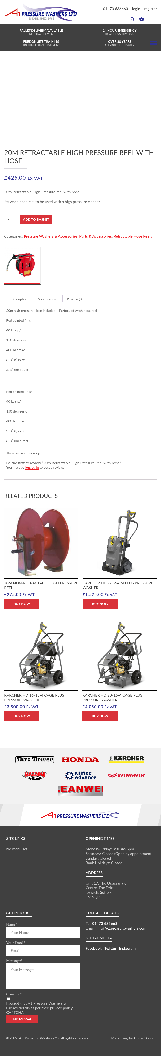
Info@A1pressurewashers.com (121, 928)
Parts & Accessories (95, 236)
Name (12, 924)
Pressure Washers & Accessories (50, 236)
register (150, 8)
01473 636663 (115, 8)
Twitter (110, 948)
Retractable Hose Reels (133, 236)
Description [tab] (19, 299)
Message (14, 960)
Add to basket (36, 219)
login (136, 8)
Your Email (15, 942)
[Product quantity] (10, 219)
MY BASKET (141, 18)
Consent (14, 994)
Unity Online (144, 1038)
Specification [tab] (47, 299)
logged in (32, 467)
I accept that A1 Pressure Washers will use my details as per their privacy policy (39, 1005)
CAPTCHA (15, 1012)
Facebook (94, 948)
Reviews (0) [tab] (75, 299)
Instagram (127, 948)
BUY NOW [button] (22, 604)
